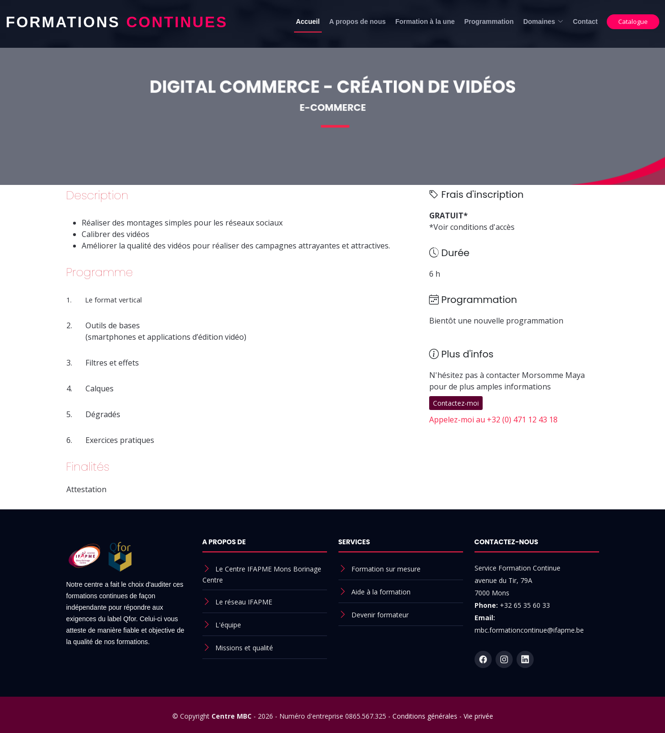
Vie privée (478, 716)
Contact (585, 21)
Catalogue (633, 21)
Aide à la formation (381, 591)
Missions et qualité (244, 647)
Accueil (308, 21)
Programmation (488, 21)
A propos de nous (357, 21)
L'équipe (228, 624)
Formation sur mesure (386, 568)
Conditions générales (424, 716)
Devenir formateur (380, 614)
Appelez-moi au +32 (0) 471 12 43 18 (493, 419)
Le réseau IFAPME (243, 601)
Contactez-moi (456, 403)
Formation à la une (424, 21)
